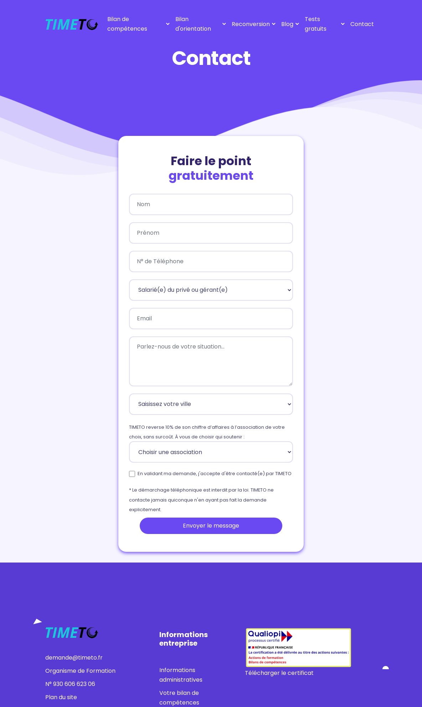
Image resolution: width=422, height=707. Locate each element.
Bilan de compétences (127, 24)
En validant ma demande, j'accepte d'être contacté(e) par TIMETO (215, 473)
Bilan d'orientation (193, 24)
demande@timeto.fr (74, 657)
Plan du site (61, 697)
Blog (287, 24)
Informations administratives (180, 675)
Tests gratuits (315, 24)
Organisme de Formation (80, 671)
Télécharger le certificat (279, 673)
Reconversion (251, 24)
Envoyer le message (211, 526)
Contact (362, 24)
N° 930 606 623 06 (70, 684)
